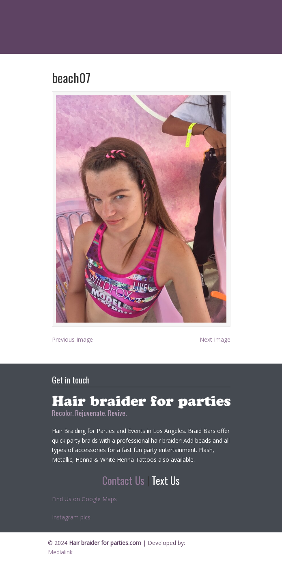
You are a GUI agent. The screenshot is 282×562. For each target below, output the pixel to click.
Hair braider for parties (141, 12)
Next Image (215, 339)
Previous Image (72, 339)
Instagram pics (71, 517)
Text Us (166, 480)
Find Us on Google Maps (84, 499)
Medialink (60, 552)
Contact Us (123, 480)
